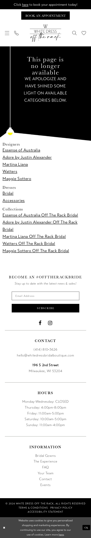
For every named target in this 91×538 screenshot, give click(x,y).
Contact (45, 479)
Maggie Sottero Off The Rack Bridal (36, 250)
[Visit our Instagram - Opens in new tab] (50, 323)
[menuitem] (7, 33)
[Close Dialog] (4, 527)
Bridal (8, 193)
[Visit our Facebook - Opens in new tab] (40, 323)
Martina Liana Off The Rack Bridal (34, 236)
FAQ (45, 467)
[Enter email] (45, 296)
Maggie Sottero (17, 178)
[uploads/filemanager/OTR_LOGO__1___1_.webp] (45, 33)
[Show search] (74, 33)
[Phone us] (16, 33)
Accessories (14, 200)
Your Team (46, 473)
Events (45, 485)
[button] (7, 33)
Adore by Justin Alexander (27, 157)
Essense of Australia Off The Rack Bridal (40, 215)
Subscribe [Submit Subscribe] (45, 308)
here (25, 5)
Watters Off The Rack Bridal (29, 243)
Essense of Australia (21, 150)
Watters (10, 171)
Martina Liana (15, 164)
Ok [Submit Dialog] (86, 528)
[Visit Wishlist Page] (83, 33)
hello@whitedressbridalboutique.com (45, 355)
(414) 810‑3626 (45, 350)
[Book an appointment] (45, 15)
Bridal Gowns (45, 456)
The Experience (45, 462)
